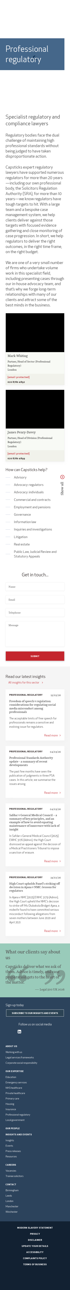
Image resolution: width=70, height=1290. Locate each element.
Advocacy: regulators (28, 485)
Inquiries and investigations (33, 529)
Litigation (20, 537)
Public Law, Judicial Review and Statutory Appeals (35, 554)
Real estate (22, 544)
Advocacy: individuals (29, 492)
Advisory (20, 477)
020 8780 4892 (16, 382)
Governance (22, 514)
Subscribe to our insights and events (35, 1013)
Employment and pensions (32, 507)
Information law (25, 522)
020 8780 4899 (16, 458)
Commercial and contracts (32, 500)
